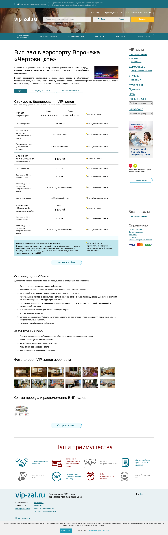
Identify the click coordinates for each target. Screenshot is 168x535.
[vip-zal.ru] (25, 19)
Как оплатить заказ (136, 232)
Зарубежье (136, 109)
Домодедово (137, 66)
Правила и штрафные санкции (140, 240)
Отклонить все (81, 530)
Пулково (134, 89)
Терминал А (136, 80)
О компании (39, 503)
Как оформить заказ (136, 229)
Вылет (101, 19)
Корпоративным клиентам (44, 508)
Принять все (65, 530)
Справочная (139, 225)
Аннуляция (133, 235)
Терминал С (136, 62)
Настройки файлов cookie (99, 530)
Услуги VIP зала (135, 237)
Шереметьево (138, 54)
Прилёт (120, 19)
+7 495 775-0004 (129, 13)
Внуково (134, 75)
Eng (97, 12)
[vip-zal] (31, 495)
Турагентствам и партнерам (45, 511)
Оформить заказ (66, 425)
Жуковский (136, 84)
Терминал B (136, 58)
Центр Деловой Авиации (142, 71)
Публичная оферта (22, 518)
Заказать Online (144, 36)
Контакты (37, 506)
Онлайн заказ (141, 180)
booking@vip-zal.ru (22, 509)
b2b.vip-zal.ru (90, 5)
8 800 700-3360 (144, 13)
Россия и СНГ (138, 98)
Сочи (132, 94)
